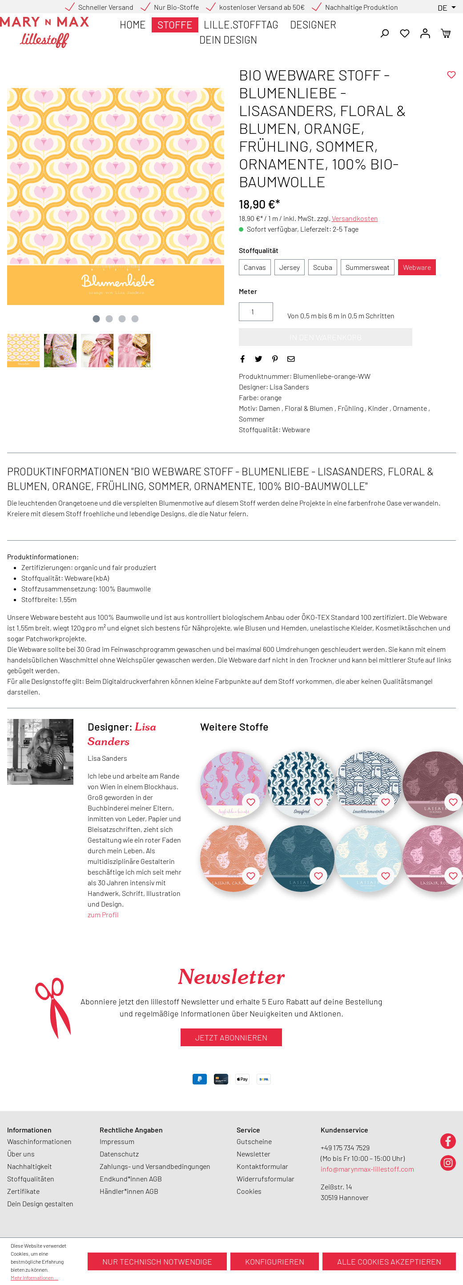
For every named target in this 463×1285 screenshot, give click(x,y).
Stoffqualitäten (30, 1178)
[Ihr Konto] (425, 32)
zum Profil (103, 914)
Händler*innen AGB (129, 1191)
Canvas (255, 267)
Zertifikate (23, 1191)
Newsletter (253, 1153)
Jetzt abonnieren (231, 1037)
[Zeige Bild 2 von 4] (109, 318)
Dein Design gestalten (40, 1203)
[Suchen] (384, 32)
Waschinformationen (39, 1141)
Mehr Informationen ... (34, 1277)
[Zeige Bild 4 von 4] (135, 318)
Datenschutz (119, 1153)
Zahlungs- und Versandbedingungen (155, 1166)
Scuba (322, 267)
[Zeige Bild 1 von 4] (96, 318)
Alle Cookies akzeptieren (389, 1261)
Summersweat (368, 267)
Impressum (117, 1141)
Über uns (21, 1153)
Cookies (249, 1191)
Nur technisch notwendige (157, 1261)
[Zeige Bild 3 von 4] (122, 318)
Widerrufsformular (265, 1178)
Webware (417, 267)
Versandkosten (355, 218)
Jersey (289, 267)
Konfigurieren (274, 1261)
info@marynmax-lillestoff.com (367, 1169)
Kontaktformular (262, 1166)
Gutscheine (254, 1141)
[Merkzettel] (405, 32)
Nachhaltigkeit (29, 1166)
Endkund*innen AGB (131, 1178)
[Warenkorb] (445, 32)
